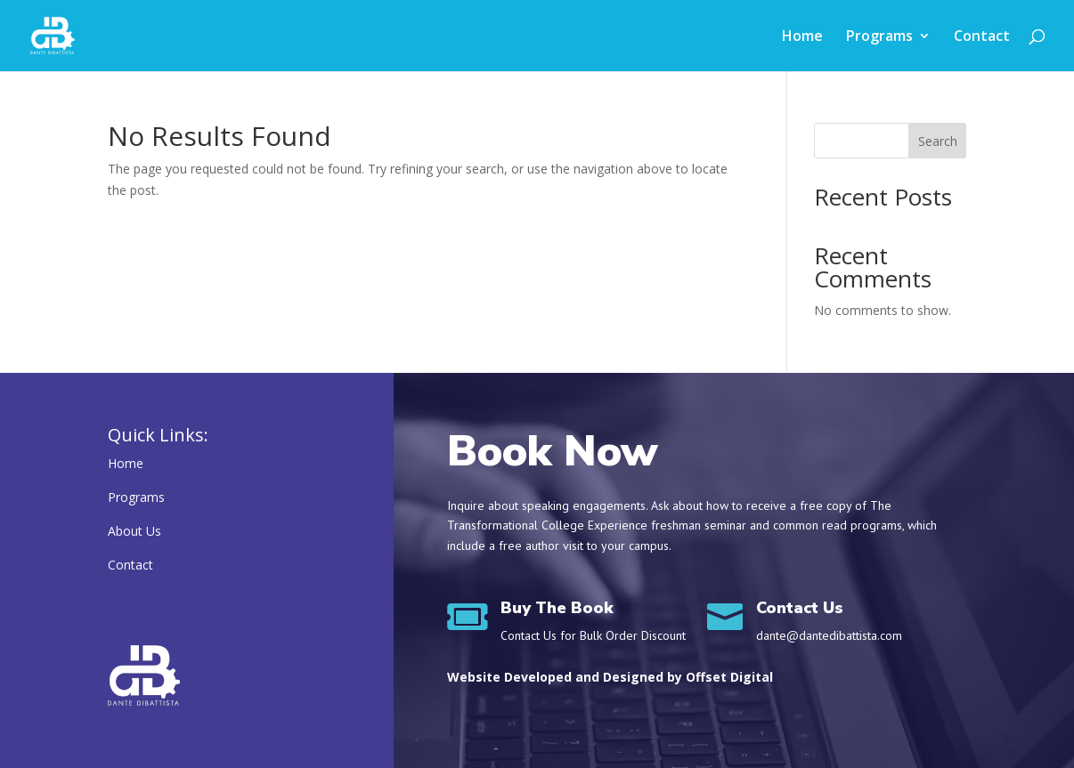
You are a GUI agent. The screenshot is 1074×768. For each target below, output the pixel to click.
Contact (982, 37)
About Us (134, 530)
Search (937, 141)
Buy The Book (557, 607)
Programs (879, 37)
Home (802, 37)
